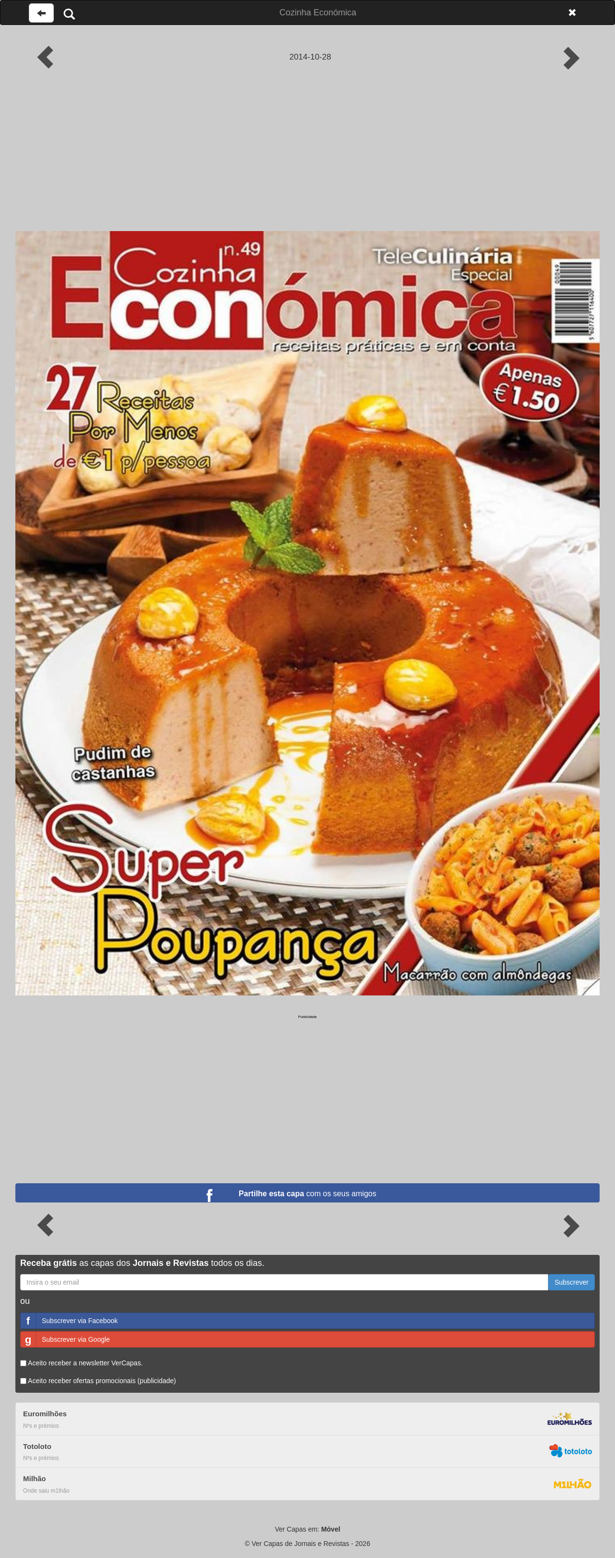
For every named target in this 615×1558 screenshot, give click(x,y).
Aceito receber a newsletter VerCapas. (81, 1363)
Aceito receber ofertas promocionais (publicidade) (98, 1381)
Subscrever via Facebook (69, 1320)
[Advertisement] (307, 159)
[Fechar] (572, 12)
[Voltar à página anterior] (41, 13)
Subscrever (571, 1282)
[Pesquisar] (69, 14)
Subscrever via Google (65, 1339)
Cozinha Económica (317, 12)
